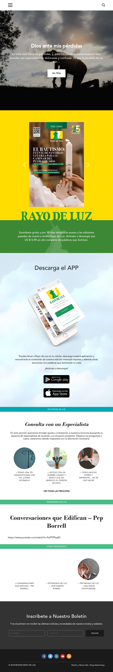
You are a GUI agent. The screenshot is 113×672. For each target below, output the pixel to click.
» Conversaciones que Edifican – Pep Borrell (24, 586)
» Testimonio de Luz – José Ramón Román (56, 586)
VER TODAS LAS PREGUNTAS (57, 491)
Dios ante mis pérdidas (56, 46)
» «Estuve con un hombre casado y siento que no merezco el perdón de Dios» (56, 478)
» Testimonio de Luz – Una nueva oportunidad (88, 586)
